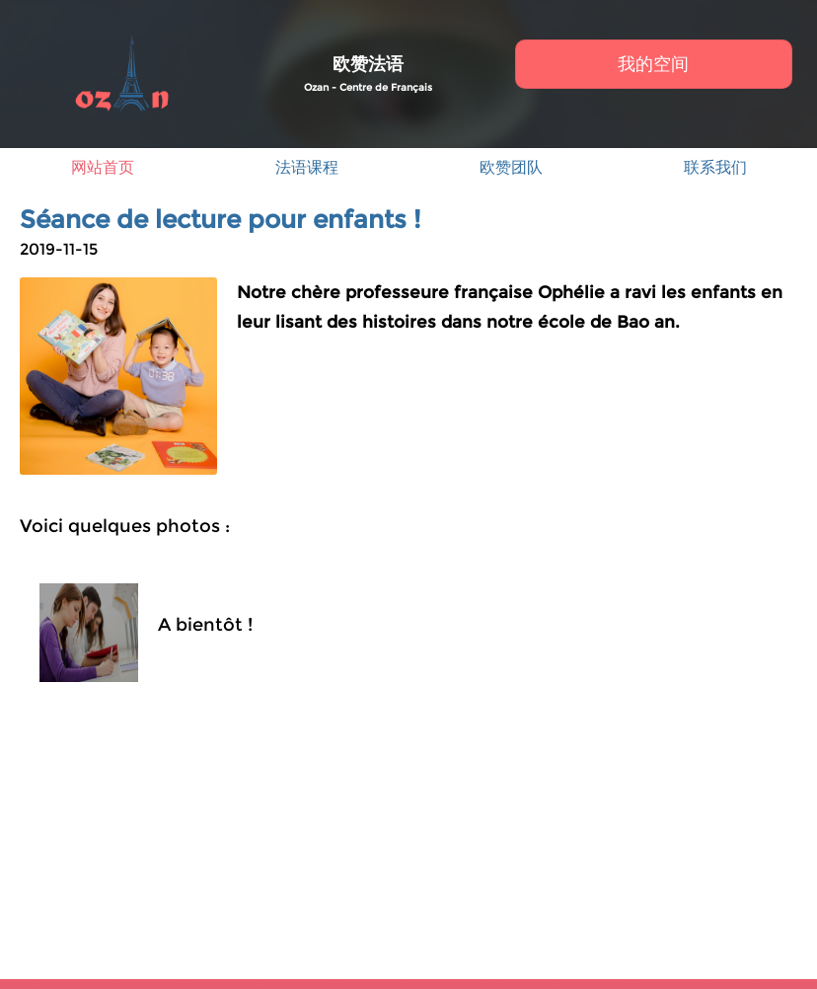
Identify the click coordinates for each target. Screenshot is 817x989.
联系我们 (715, 167)
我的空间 (653, 64)
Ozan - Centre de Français (368, 88)
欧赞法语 (368, 64)
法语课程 (306, 167)
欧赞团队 (511, 167)
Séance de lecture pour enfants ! (220, 219)
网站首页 (102, 167)
